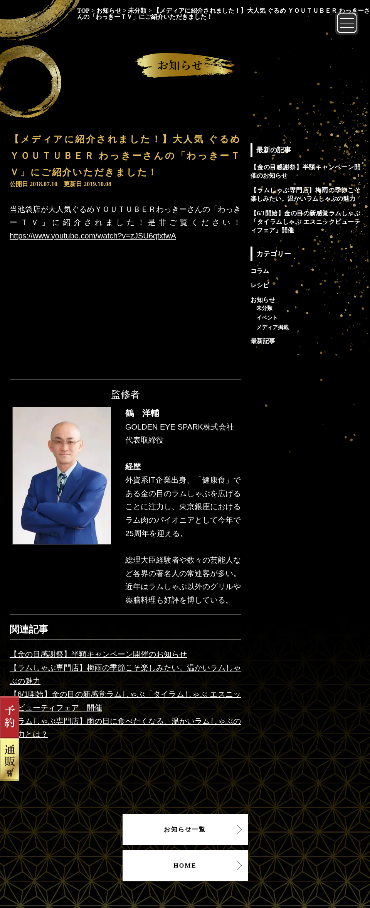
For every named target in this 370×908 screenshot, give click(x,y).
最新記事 (263, 341)
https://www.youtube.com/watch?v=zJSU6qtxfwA (93, 236)
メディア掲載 (272, 327)
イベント (267, 318)
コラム (260, 271)
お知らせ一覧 (185, 829)
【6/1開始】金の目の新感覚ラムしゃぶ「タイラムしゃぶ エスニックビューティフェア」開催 (305, 222)
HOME (185, 865)
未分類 (264, 308)
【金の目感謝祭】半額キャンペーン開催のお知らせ (98, 654)
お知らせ (263, 300)
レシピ (260, 285)
